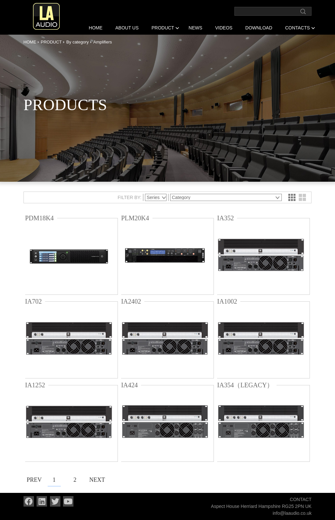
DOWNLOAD (258, 27)
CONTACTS (297, 27)
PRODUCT (163, 27)
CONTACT (301, 499)
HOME (96, 27)
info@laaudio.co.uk (292, 513)
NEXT (95, 480)
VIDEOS (223, 27)
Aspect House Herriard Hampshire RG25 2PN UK (261, 506)
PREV (33, 480)
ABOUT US (126, 27)
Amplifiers (102, 42)
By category (77, 42)
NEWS (195, 27)
